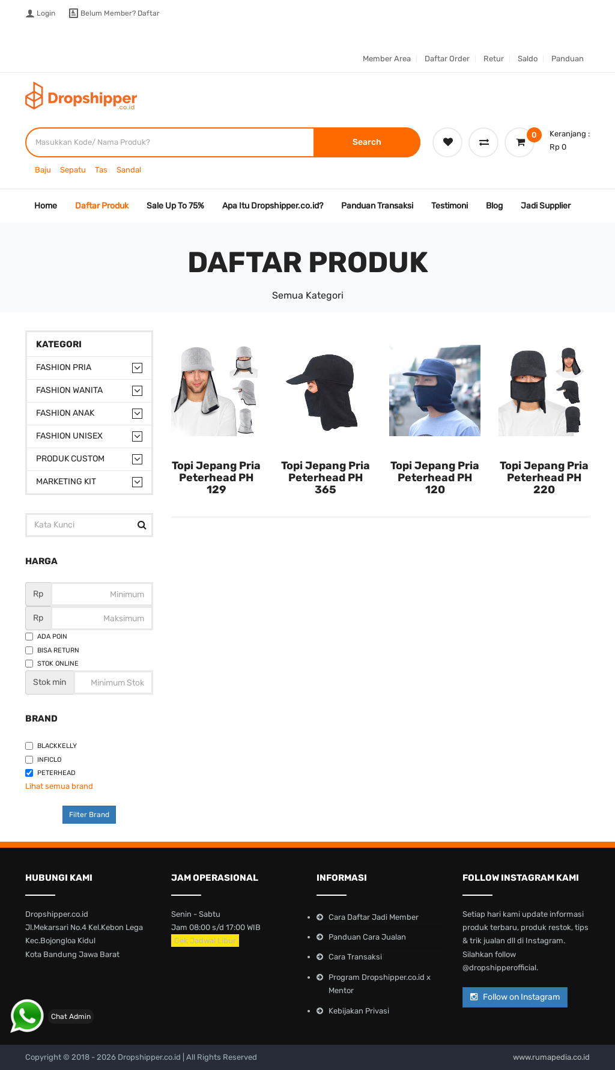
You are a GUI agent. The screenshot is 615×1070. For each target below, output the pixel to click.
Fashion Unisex (69, 435)
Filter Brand (89, 814)
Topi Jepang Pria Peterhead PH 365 (325, 477)
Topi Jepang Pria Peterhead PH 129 (216, 477)
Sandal (129, 169)
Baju (43, 169)
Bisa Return (52, 650)
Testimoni (449, 206)
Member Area (387, 58)
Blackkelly (51, 746)
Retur (493, 58)
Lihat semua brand (59, 786)
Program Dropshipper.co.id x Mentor (380, 984)
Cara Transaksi (355, 956)
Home (45, 206)
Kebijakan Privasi (359, 1010)
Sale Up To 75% (175, 206)
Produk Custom (70, 458)
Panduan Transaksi (377, 206)
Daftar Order (447, 58)
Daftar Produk (102, 206)
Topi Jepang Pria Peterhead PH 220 (544, 477)
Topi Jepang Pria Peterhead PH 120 (434, 477)
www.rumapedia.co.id (551, 1057)
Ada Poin (46, 636)
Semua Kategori (308, 295)
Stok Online (52, 663)
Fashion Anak (65, 413)
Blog (494, 206)
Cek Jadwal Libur (205, 940)
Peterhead (50, 773)
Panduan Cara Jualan (367, 936)
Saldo (528, 58)
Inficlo (43, 760)
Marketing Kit (66, 481)
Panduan (567, 58)
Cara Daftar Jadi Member (374, 917)
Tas (101, 169)
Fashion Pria (63, 367)
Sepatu (73, 169)
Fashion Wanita (69, 390)
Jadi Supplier (546, 206)
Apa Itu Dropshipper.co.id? (272, 206)
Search (367, 142)
